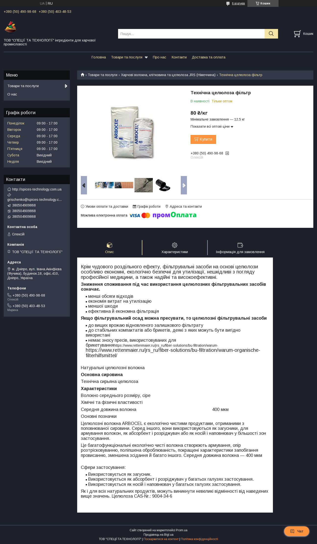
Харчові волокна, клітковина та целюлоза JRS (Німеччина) (168, 75)
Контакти (179, 57)
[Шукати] (271, 34)
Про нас (159, 57)
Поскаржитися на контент (161, 539)
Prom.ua (181, 530)
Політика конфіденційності (199, 539)
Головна (98, 57)
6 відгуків (238, 3)
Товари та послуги (126, 57)
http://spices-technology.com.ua (36, 189)
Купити (206, 139)
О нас (12, 94)
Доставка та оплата (208, 57)
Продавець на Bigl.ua (158, 535)
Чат (296, 531)
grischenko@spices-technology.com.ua (35, 200)
